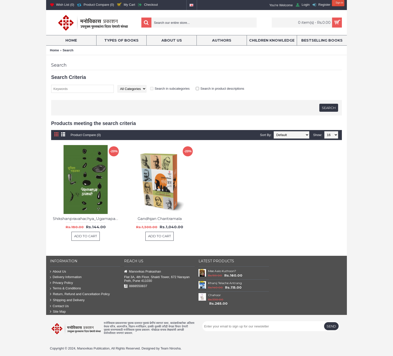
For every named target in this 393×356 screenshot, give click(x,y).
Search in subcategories (172, 88)
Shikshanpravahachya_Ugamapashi (86, 218)
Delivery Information (66, 277)
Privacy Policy (61, 283)
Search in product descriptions (222, 88)
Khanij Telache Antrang (225, 283)
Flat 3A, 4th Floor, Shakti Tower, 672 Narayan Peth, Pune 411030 (156, 279)
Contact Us (59, 306)
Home (54, 50)
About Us (58, 272)
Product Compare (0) (86, 135)
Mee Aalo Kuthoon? (222, 271)
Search (68, 50)
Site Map (58, 312)
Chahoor (214, 295)
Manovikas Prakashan (142, 272)
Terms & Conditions (65, 288)
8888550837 (135, 286)
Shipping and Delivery (67, 300)
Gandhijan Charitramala (160, 218)
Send (331, 326)
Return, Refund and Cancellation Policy (80, 294)
